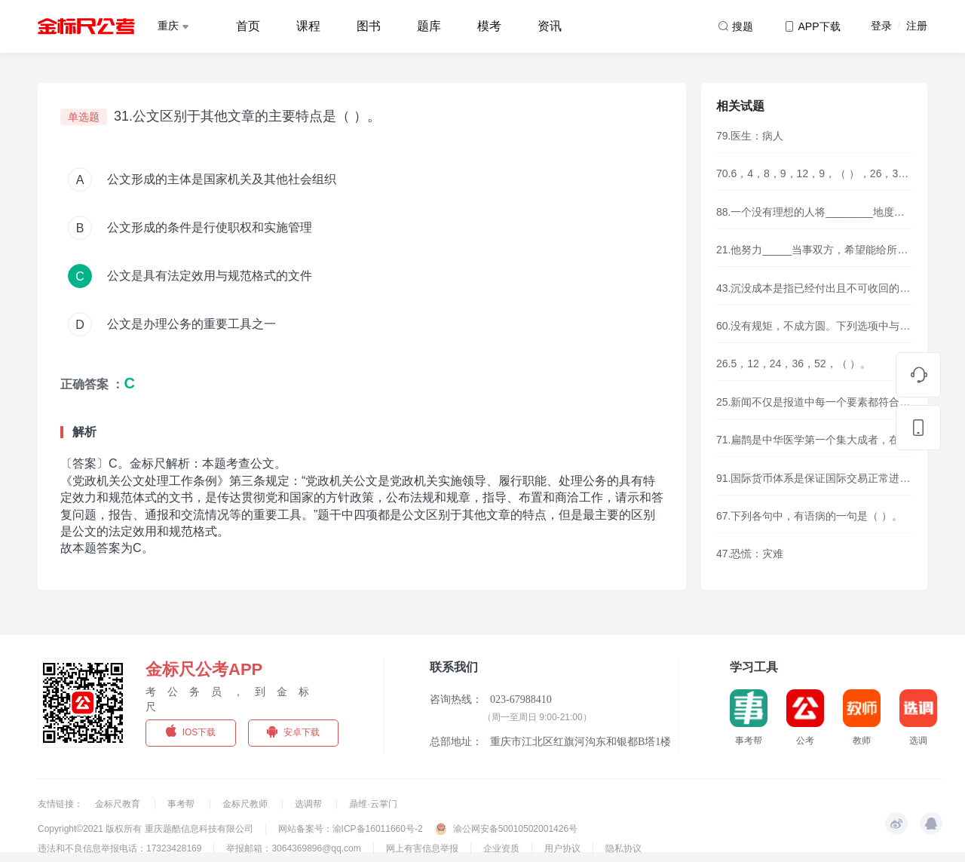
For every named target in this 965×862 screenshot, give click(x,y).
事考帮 (182, 804)
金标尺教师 (246, 804)
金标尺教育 (118, 804)
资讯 (550, 26)
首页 (248, 26)
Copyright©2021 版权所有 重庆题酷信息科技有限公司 (145, 829)
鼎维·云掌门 (373, 804)
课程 (308, 26)
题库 (429, 26)
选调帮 (309, 804)
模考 (489, 26)
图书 (369, 26)
